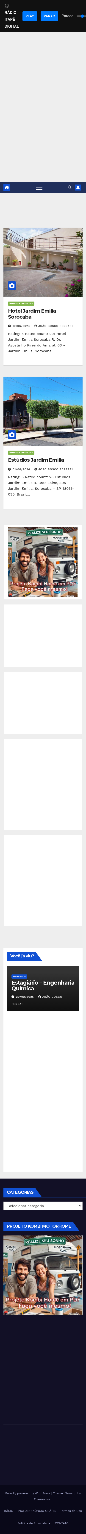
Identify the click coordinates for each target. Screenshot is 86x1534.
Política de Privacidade (33, 1523)
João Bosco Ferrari (53, 326)
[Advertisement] (43, 136)
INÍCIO (8, 1511)
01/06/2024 (22, 469)
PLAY (30, 16)
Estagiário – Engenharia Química (42, 985)
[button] (70, 187)
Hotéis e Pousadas (21, 303)
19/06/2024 (22, 326)
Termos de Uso (71, 1511)
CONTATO (62, 1523)
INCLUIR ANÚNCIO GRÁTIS (37, 1511)
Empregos (19, 976)
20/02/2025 (25, 996)
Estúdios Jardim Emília (36, 460)
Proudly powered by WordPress (28, 1493)
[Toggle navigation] (39, 187)
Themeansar (42, 1499)
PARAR (49, 16)
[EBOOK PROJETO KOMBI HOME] (43, 562)
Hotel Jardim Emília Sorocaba (32, 314)
